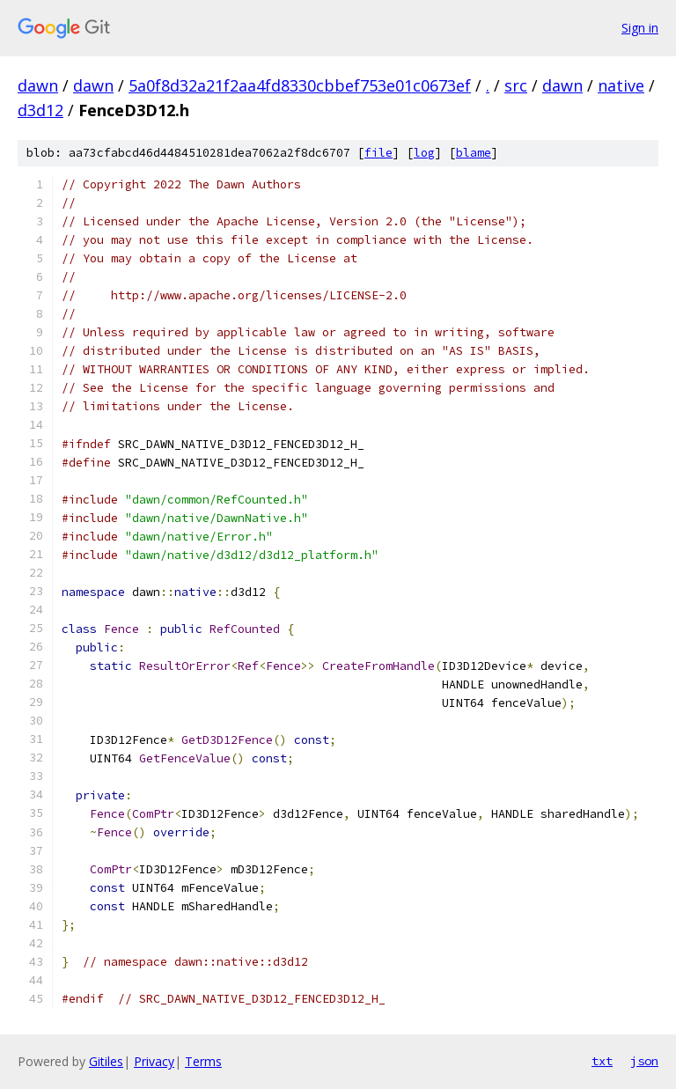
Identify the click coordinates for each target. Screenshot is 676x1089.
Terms (203, 1061)
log (424, 152)
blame (473, 152)
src (515, 85)
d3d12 (40, 110)
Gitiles (106, 1061)
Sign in (639, 27)
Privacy (154, 1061)
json (644, 1061)
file (378, 152)
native (621, 85)
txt (602, 1061)
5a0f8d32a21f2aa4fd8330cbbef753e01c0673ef (300, 85)
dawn (38, 85)
